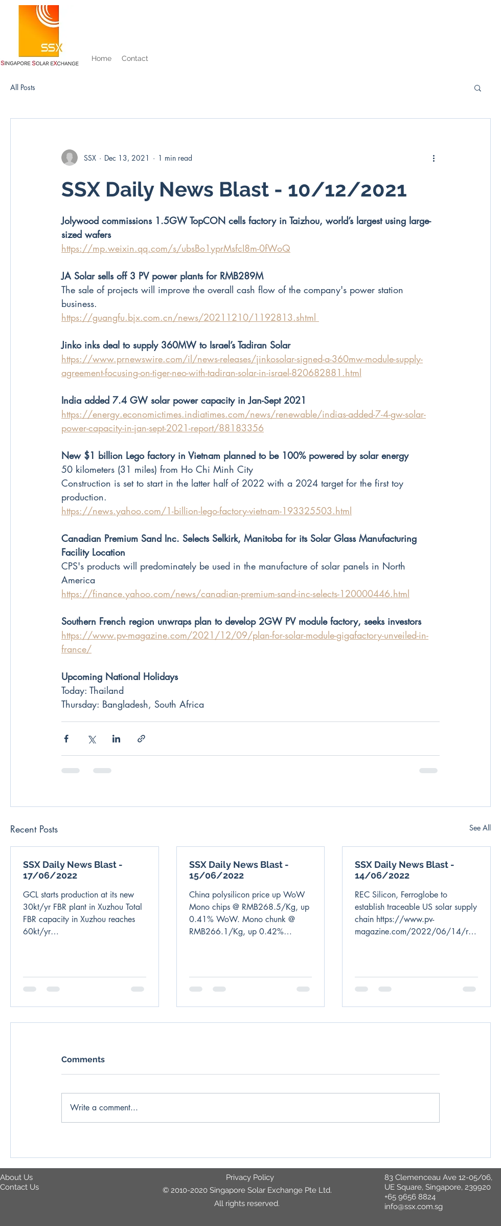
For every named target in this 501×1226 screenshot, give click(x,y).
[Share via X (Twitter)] (91, 738)
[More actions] (433, 157)
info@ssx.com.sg (413, 1206)
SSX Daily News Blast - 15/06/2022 (239, 870)
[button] (478, 87)
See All (480, 828)
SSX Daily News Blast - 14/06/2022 (404, 870)
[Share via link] (141, 738)
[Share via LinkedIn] (116, 738)
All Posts (22, 87)
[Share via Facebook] (66, 738)
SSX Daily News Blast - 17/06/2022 (73, 870)
